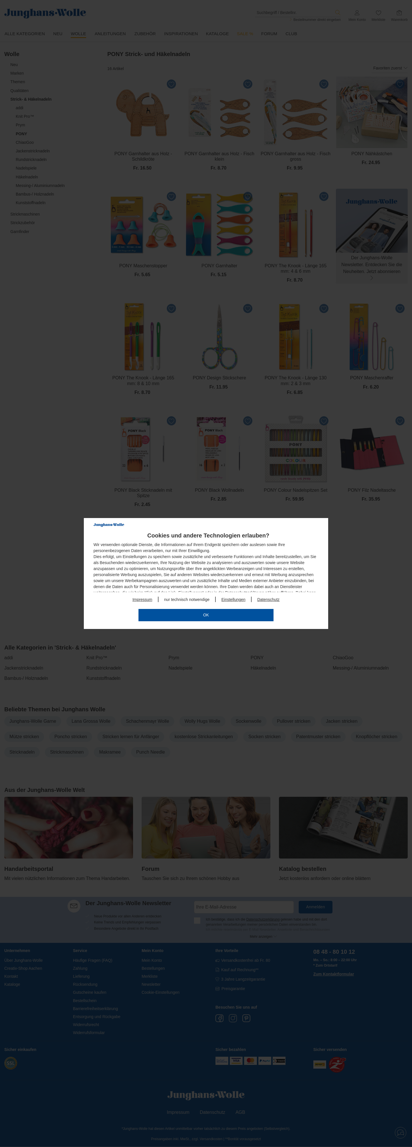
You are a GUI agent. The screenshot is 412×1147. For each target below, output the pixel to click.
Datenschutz (268, 599)
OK (206, 615)
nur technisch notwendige (187, 599)
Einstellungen (233, 599)
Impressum (142, 599)
